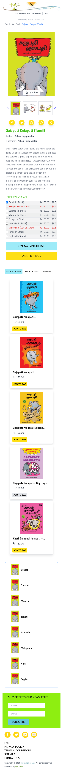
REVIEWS (47, 271)
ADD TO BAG (31, 256)
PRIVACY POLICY (14, 746)
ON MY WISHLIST (31, 246)
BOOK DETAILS (31, 271)
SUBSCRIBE (18, 722)
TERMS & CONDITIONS (17, 750)
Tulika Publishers (27, 763)
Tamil (18, 24)
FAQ (6, 743)
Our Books (9, 24)
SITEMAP (9, 754)
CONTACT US (12, 758)
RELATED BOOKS (13, 271)
